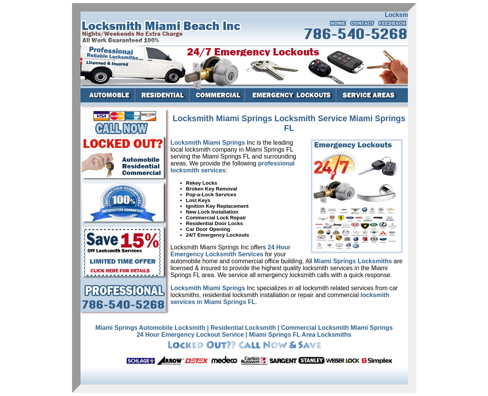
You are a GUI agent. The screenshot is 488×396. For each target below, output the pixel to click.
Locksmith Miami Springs (208, 142)
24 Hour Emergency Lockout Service (190, 334)
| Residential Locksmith (241, 327)
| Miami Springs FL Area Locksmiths (299, 334)
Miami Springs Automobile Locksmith (150, 327)
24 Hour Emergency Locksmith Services (231, 250)
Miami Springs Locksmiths (353, 261)
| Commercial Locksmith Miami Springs (335, 327)
